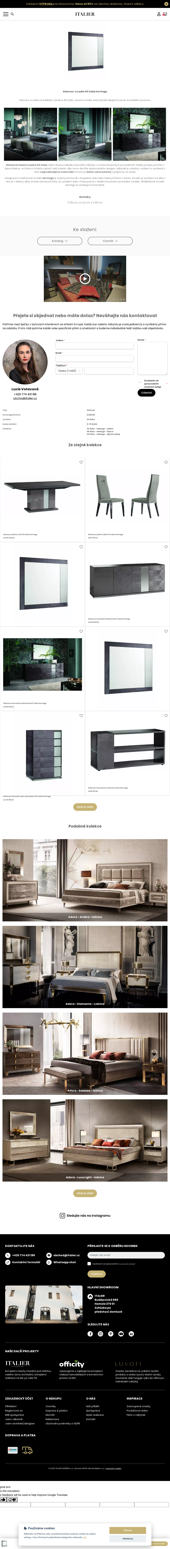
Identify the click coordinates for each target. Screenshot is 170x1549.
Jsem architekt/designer (20, 1423)
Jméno (60, 340)
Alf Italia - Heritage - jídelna (100, 428)
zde (84, 1537)
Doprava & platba (56, 1410)
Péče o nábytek (136, 1415)
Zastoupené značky (138, 1406)
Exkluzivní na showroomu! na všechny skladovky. (74, 4)
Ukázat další (85, 807)
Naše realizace (95, 1415)
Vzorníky (51, 1406)
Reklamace (52, 1419)
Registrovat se (14, 1410)
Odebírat (96, 1274)
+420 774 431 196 (25, 394)
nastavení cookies (113, 1468)
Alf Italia (91, 419)
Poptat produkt (157, 1543)
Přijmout (128, 1530)
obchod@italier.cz (25, 398)
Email (59, 353)
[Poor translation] (12, 1499)
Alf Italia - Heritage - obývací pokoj (103, 434)
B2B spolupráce (14, 1415)
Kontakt (90, 1419)
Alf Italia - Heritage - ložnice (100, 431)
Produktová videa (137, 1410)
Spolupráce (93, 1410)
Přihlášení (10, 1406)
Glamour (91, 410)
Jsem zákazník (14, 1419)
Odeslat (146, 393)
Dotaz (142, 339)
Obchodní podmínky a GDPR (63, 1423)
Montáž (50, 1415)
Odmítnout (128, 1538)
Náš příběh (92, 1406)
